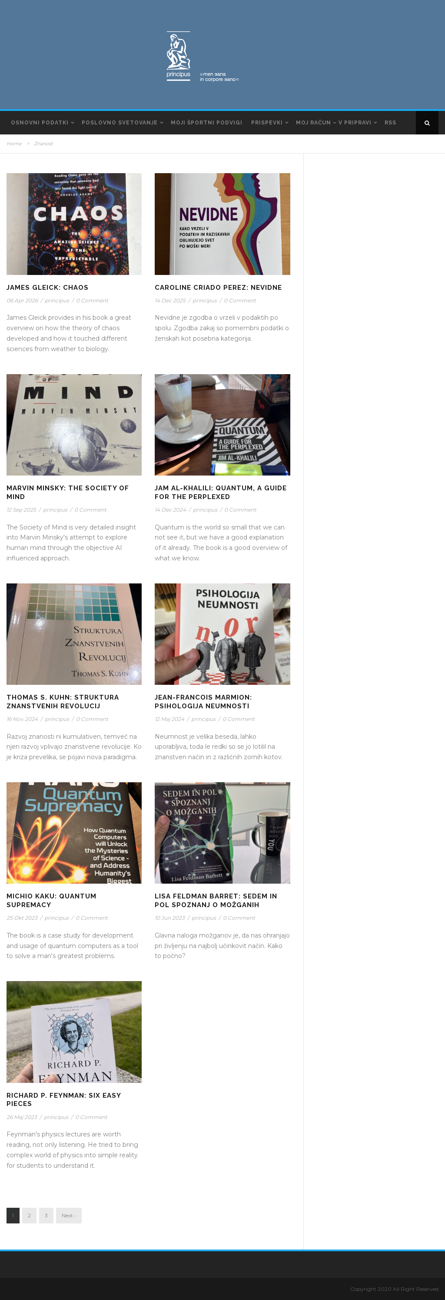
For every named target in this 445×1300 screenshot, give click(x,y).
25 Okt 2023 (22, 918)
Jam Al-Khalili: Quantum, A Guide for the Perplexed (221, 492)
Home (14, 144)
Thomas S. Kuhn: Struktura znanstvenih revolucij (63, 702)
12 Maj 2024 (169, 719)
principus (57, 300)
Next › (69, 1215)
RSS (390, 123)
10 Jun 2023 (170, 918)
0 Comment (92, 300)
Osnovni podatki (40, 123)
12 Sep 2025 (21, 509)
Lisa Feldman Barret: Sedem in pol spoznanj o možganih (216, 900)
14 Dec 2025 (170, 300)
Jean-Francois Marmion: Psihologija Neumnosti (203, 702)
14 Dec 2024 (170, 509)
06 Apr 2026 (22, 300)
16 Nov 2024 (22, 719)
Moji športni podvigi (206, 123)
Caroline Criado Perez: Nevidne (218, 287)
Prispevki (267, 123)
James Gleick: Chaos (48, 287)
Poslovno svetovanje (120, 123)
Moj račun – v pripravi (334, 123)
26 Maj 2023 (22, 1117)
